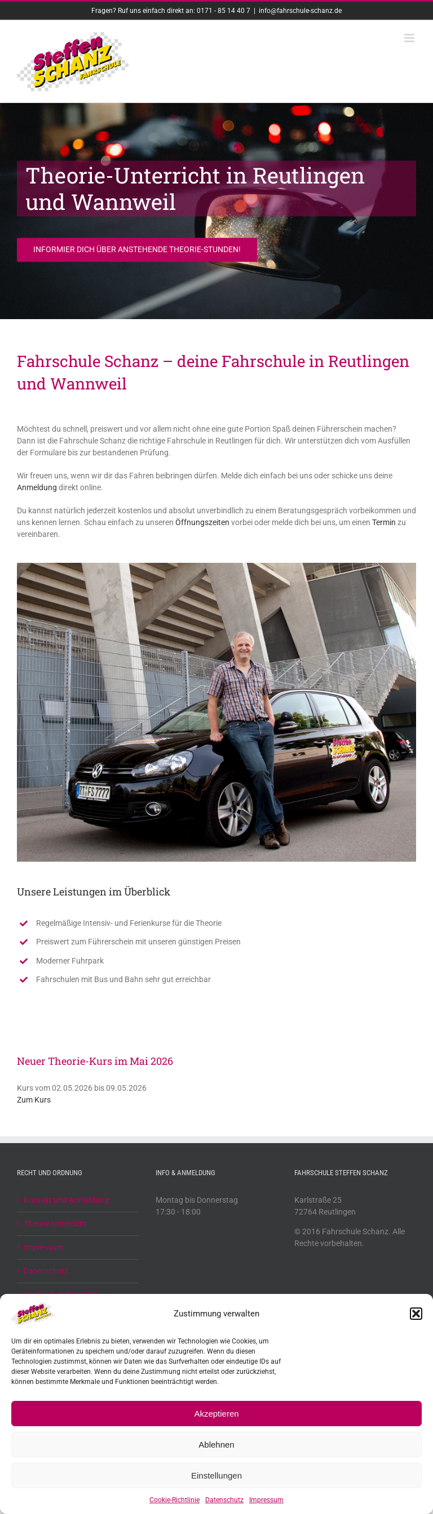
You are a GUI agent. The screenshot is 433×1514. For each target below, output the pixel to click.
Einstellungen (216, 1475)
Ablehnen (216, 1444)
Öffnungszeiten (202, 522)
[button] (416, 1313)
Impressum (266, 1500)
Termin (384, 522)
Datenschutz (224, 1500)
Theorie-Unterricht (55, 1223)
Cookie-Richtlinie (174, 1500)
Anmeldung (37, 487)
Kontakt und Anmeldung (66, 1199)
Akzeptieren (216, 1413)
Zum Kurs (34, 1099)
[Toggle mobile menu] (410, 38)
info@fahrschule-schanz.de (300, 11)
